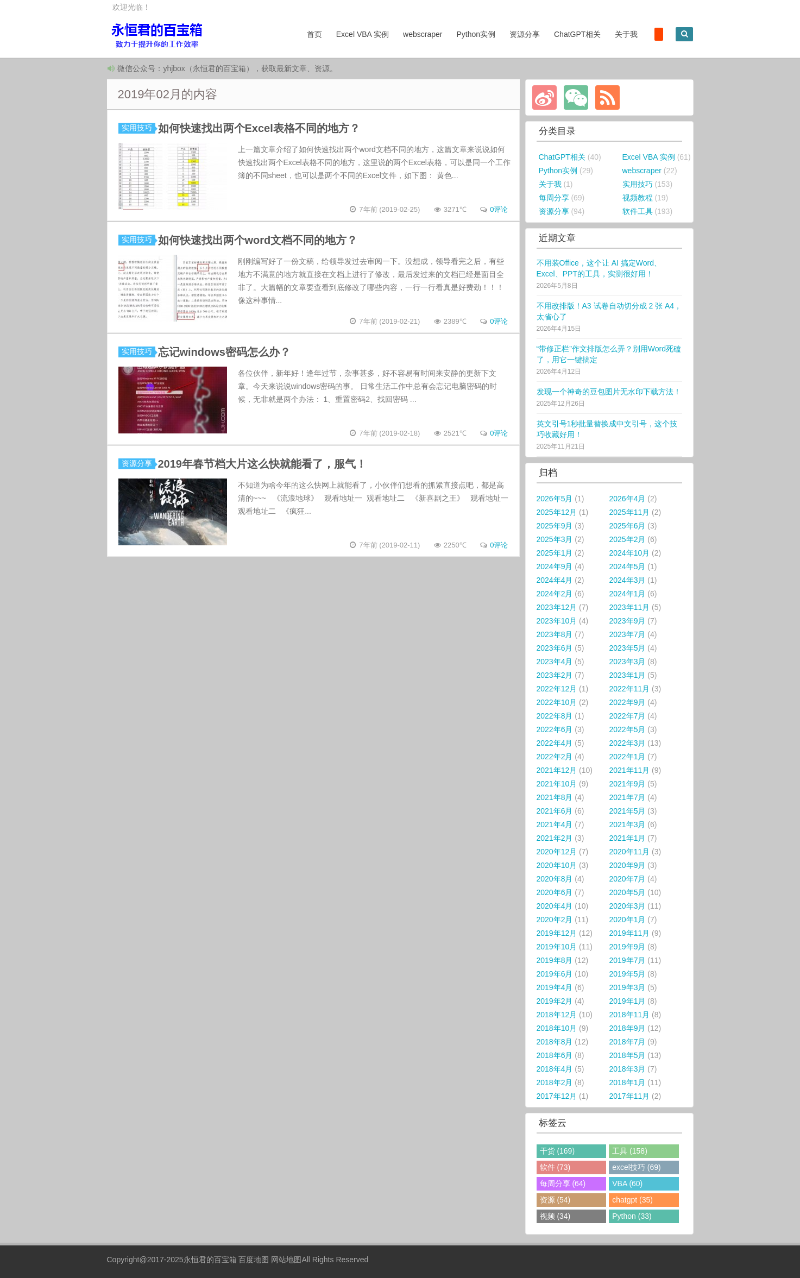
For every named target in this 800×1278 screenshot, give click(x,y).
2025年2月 (627, 539)
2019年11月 (629, 933)
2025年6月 (627, 525)
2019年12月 (557, 933)
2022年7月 (627, 716)
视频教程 (637, 197)
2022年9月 (627, 702)
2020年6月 (555, 892)
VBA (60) (627, 1183)
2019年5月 (627, 973)
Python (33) (631, 1216)
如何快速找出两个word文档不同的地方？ (258, 240)
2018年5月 (627, 1055)
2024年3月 (627, 580)
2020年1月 (627, 919)
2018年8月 (555, 1041)
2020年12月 (557, 851)
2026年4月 (627, 498)
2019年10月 (557, 946)
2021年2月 (555, 838)
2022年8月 (555, 716)
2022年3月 (627, 743)
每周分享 (554, 197)
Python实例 (470, 34)
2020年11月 (629, 851)
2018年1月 (627, 1082)
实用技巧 (138, 127)
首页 (309, 34)
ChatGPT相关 (572, 34)
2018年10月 (557, 1028)
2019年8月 (555, 960)
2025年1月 (555, 553)
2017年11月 (629, 1096)
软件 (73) (555, 1167)
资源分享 (519, 34)
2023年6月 (555, 648)
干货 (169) (557, 1151)
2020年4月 (555, 906)
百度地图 (253, 1259)
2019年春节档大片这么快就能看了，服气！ (262, 464)
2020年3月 (627, 906)
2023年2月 (555, 675)
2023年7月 (627, 634)
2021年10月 (557, 783)
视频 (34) (555, 1216)
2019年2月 (555, 1001)
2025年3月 (555, 539)
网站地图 (286, 1259)
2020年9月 (627, 865)
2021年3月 (627, 824)
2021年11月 (629, 770)
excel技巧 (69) (636, 1167)
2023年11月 (629, 607)
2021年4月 (555, 824)
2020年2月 (555, 919)
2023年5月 (627, 648)
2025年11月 (629, 512)
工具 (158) (629, 1151)
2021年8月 (555, 797)
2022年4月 (555, 743)
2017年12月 (557, 1096)
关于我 (621, 34)
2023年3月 (627, 661)
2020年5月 (627, 892)
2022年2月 (555, 756)
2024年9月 (555, 566)
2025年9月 (555, 525)
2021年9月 (627, 783)
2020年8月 (555, 878)
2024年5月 (627, 566)
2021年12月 (557, 770)
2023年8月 (555, 634)
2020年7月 (627, 878)
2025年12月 (557, 512)
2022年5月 (627, 729)
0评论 (499, 209)
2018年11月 (629, 1014)
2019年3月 (627, 987)
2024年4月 (555, 580)
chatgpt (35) (632, 1199)
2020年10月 (557, 865)
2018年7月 (627, 1041)
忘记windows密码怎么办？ (224, 352)
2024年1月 (627, 593)
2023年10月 (557, 620)
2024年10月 (629, 553)
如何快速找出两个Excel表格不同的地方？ (259, 128)
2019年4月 (555, 987)
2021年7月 (627, 797)
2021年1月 (627, 838)
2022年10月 (557, 702)
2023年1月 (627, 675)
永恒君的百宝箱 (210, 1259)
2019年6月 (555, 973)
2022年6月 (555, 729)
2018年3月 (627, 1069)
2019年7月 (627, 960)
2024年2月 (555, 593)
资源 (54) (555, 1199)
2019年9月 (627, 946)
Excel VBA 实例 (357, 34)
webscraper (417, 34)
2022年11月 (629, 688)
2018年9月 (627, 1028)
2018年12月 (557, 1014)
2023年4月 (555, 661)
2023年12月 (557, 607)
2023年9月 (627, 620)
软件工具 (637, 211)
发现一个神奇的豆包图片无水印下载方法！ (609, 391)
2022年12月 (557, 688)
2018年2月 (555, 1082)
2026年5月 (555, 498)
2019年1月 (627, 1001)
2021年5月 (627, 811)
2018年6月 (555, 1055)
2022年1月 (627, 756)
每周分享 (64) (563, 1183)
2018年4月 (555, 1069)
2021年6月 (555, 811)
